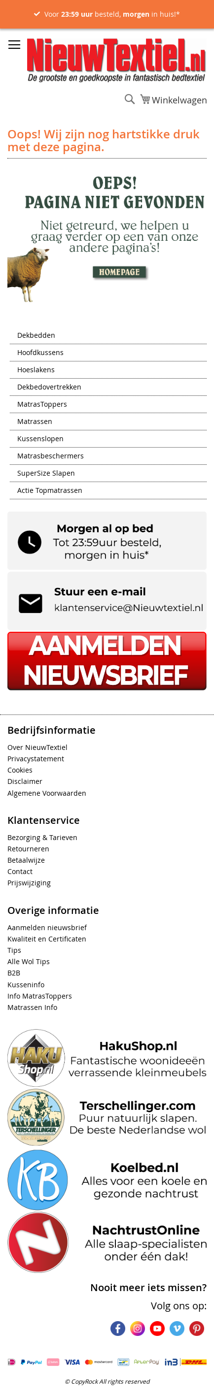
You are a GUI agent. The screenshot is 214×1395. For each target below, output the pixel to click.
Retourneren (28, 848)
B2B (13, 972)
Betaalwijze (26, 860)
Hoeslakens (36, 370)
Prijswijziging (29, 882)
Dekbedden (36, 336)
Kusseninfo (25, 984)
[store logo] (117, 60)
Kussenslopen (40, 439)
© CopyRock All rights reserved (107, 1381)
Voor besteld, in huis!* (112, 14)
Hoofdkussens (40, 353)
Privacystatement (35, 758)
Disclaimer (24, 781)
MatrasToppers (42, 405)
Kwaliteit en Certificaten (46, 938)
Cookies (20, 770)
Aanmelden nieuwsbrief (47, 927)
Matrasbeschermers (50, 456)
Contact (20, 871)
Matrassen (34, 422)
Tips (14, 950)
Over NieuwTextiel (37, 747)
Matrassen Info (32, 1007)
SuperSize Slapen (46, 474)
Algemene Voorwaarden (46, 793)
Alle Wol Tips (28, 961)
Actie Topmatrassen (49, 491)
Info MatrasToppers (39, 996)
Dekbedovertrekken (49, 387)
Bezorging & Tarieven (42, 837)
